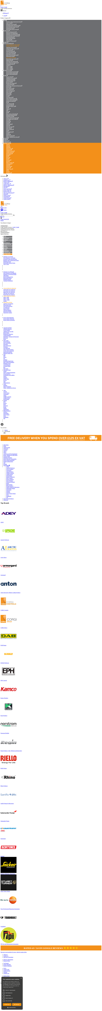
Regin (8, 161)
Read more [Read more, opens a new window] (11, 987)
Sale (4, 462)
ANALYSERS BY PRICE (12, 46)
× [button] (21, 978)
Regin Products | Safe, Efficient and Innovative (11, 750)
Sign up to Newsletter (8, 192)
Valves (4, 451)
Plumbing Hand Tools (11, 115)
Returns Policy (7, 191)
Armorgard (9, 149)
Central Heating (10, 84)
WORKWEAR (6, 142)
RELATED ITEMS (11, 57)
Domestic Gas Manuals (12, 33)
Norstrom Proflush (10, 482)
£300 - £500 (9, 66)
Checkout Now (4, 225)
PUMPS (5, 139)
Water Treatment (10, 135)
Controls (5, 450)
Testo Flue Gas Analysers (12, 62)
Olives (8, 111)
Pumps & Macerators (8, 461)
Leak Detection (10, 103)
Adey (7, 144)
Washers (8, 134)
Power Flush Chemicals (12, 73)
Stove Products (10, 129)
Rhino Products (10, 162)
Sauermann (9, 166)
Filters (4, 452)
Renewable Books (10, 38)
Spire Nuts (9, 128)
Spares (8, 125)
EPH (7, 156)
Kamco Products (10, 479)
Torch (8, 133)
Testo (7, 171)
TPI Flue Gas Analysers (12, 61)
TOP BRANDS (6, 143)
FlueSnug (8, 93)
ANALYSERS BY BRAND (13, 44)
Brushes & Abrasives (11, 83)
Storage (5, 464)
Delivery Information (8, 185)
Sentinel (8, 491)
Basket (4, 210)
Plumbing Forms (10, 28)
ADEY (7, 466)
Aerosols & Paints (10, 79)
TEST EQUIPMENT (8, 43)
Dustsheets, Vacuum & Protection (14, 85)
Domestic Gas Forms (11, 24)
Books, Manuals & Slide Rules (10, 455)
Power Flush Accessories (12, 71)
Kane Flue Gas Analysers (12, 55)
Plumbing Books (10, 37)
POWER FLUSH (7, 70)
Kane (7, 158)
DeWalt (8, 155)
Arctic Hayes (9, 148)
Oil (7, 110)
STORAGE (6, 140)
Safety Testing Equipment (12, 117)
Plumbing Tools (10, 116)
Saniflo (8, 165)
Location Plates (10, 105)
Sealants (8, 121)
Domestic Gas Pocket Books (13, 34)
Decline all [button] (17, 1004)
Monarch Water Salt (11, 106)
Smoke (8, 123)
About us (6, 178)
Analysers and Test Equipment (10, 453)
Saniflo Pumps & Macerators (12, 487)
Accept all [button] (7, 1004)
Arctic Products (9, 469)
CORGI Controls (10, 151)
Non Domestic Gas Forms (12, 26)
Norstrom (8, 160)
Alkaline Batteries (10, 80)
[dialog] (12, 993)
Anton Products (9, 471)
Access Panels (9, 76)
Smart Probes (9, 60)
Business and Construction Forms (14, 21)
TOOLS (5, 75)
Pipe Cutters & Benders (12, 114)
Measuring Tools (10, 56)
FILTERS (5, 138)
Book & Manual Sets (11, 32)
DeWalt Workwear (10, 477)
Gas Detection (9, 97)
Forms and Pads (7, 189)
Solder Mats (9, 124)
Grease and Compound (11, 99)
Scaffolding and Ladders (12, 119)
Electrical (8, 87)
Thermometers (10, 131)
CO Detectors (9, 50)
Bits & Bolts (9, 82)
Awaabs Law (6, 180)
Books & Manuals (8, 181)
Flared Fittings (10, 89)
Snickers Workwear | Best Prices (8, 873)
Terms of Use (7, 195)
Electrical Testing (10, 51)
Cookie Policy (7, 183)
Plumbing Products (7, 457)
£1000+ (8, 65)
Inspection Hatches (11, 101)
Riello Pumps (9, 484)
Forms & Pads (6, 456)
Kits (7, 102)
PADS (4, 20)
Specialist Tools (10, 126)
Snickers (8, 167)
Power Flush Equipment (8, 460)
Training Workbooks (11, 41)
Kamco (8, 157)
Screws (8, 120)
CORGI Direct (10, 152)
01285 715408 (4, 7)
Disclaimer (6, 186)
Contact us (6, 182)
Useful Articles (7, 198)
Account (4, 207)
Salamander (9, 163)
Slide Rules (9, 39)
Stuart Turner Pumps (11, 493)
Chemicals (5, 448)
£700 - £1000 (9, 69)
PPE (7, 112)
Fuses (8, 96)
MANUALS (6, 30)
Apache (8, 147)
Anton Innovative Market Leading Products (10, 592)
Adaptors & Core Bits (11, 78)
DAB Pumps (9, 153)
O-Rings (8, 108)
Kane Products (9, 480)
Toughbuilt (9, 172)
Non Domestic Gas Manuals (13, 35)
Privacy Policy (7, 190)
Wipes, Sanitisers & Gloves (12, 137)
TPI (7, 170)
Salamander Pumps (10, 488)
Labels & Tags (6, 447)
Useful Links (6, 199)
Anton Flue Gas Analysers (12, 48)
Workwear (5, 500)
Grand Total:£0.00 (5, 219)
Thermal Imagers (10, 64)
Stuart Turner (9, 169)
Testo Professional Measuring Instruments (10, 909)
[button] (12, 1007)
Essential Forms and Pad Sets (13, 25)
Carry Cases (9, 23)
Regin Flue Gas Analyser (12, 58)
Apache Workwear (10, 468)
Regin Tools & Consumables (9, 459)
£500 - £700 (9, 67)
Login (5, 15)
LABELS (5, 42)
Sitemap (5, 194)
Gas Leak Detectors (11, 52)
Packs (4, 446)
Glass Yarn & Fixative (11, 98)
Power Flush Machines (11, 74)
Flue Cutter (9, 92)
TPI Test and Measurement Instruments (9, 944)
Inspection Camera (11, 53)
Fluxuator (8, 94)
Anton (8, 146)
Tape (7, 130)
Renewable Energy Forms (12, 29)
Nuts (7, 107)
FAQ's (5, 187)
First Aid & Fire (10, 88)
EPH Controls (9, 478)
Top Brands (6, 196)
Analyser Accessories (11, 47)
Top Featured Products (8, 498)
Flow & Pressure (10, 90)
